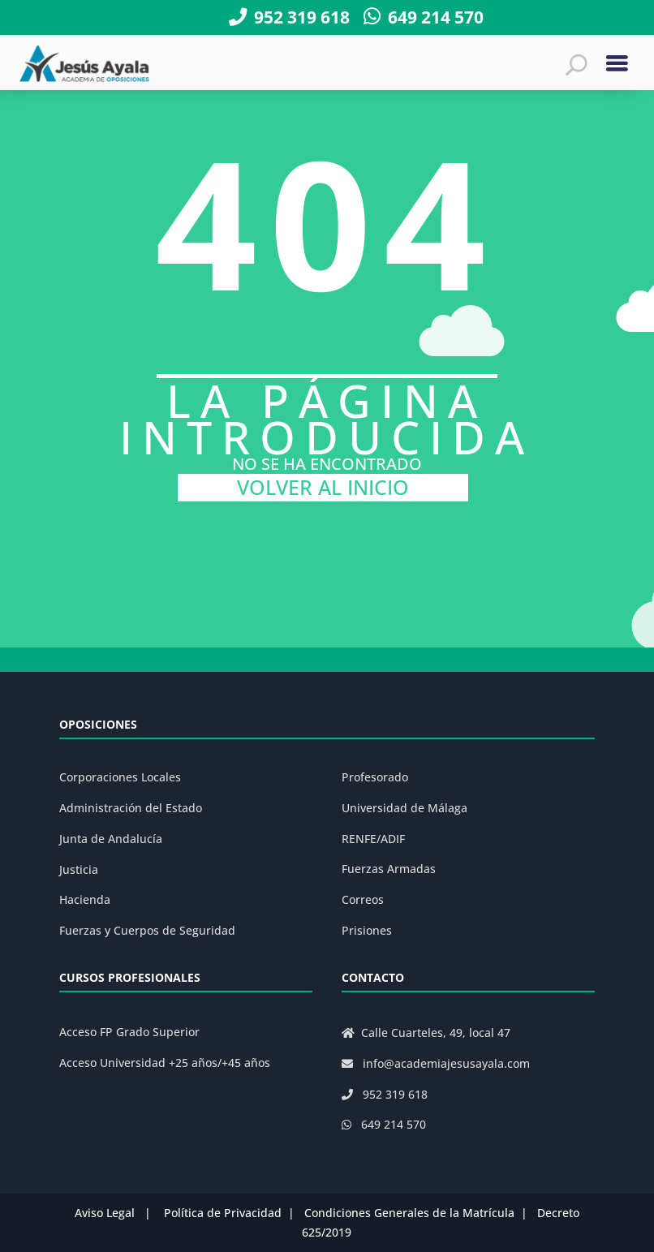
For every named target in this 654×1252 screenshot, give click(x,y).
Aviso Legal (105, 1212)
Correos (363, 899)
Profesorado (375, 777)
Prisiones (367, 930)
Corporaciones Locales (120, 777)
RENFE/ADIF (373, 838)
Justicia (78, 869)
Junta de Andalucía (110, 838)
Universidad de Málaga (404, 807)
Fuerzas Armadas (389, 868)
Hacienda (84, 899)
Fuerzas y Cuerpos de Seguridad (147, 930)
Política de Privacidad (223, 1212)
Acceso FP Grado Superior (129, 1031)
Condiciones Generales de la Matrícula (409, 1212)
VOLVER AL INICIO (323, 487)
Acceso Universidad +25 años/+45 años (164, 1062)
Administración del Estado (130, 807)
